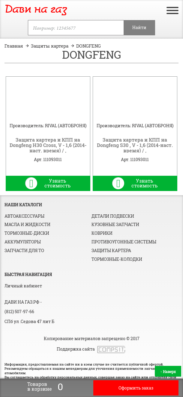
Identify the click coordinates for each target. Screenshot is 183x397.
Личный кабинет (23, 286)
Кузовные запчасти (115, 224)
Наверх (168, 371)
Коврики (102, 233)
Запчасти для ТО (24, 250)
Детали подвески (113, 216)
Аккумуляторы (22, 242)
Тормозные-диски (26, 233)
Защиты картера (111, 250)
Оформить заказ (135, 388)
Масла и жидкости (27, 224)
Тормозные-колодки (117, 259)
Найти (139, 27)
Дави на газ (35, 10)
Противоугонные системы (124, 242)
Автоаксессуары (24, 216)
